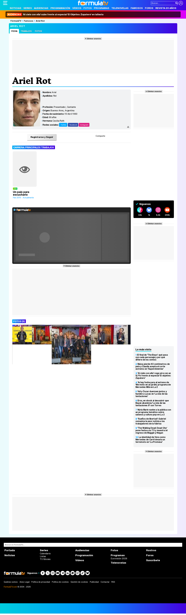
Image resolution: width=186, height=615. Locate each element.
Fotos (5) (19, 321)
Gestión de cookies (79, 582)
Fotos (88, 8)
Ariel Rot (40, 20)
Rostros (151, 550)
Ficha (14, 31)
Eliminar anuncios (94, 38)
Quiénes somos (11, 582)
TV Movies (45, 559)
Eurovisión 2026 (119, 558)
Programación (60, 8)
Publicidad (94, 582)
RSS (113, 582)
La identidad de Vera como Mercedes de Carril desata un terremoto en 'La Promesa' (150, 439)
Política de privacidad (40, 582)
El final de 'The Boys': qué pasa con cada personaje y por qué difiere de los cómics (151, 357)
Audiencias (41, 8)
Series (27, 8)
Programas (101, 8)
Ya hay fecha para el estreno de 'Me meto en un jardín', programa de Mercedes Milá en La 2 (153, 385)
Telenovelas (119, 8)
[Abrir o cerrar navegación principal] (5, 3)
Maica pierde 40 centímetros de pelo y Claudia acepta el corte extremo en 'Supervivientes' (152, 366)
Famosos (137, 8)
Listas (43, 556)
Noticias (15, 8)
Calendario (45, 553)
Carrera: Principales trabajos (33, 147)
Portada (9, 550)
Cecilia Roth (58, 120)
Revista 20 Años (165, 8)
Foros (149, 8)
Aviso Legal (24, 582)
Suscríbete (153, 560)
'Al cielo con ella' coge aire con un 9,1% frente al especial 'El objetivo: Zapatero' (153, 376)
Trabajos (26, 31)
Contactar (105, 582)
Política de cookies (60, 582)
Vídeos (76, 8)
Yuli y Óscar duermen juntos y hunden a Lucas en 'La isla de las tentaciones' (151, 394)
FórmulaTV (16, 20)
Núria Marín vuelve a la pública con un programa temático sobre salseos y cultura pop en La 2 (153, 412)
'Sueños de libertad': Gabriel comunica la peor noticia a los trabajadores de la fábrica (150, 421)
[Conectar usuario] (181, 3)
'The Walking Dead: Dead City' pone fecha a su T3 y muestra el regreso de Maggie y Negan (151, 430)
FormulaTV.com (10, 586)
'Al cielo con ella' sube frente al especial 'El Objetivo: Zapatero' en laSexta (55, 14)
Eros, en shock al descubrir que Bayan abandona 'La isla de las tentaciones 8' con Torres (152, 403)
